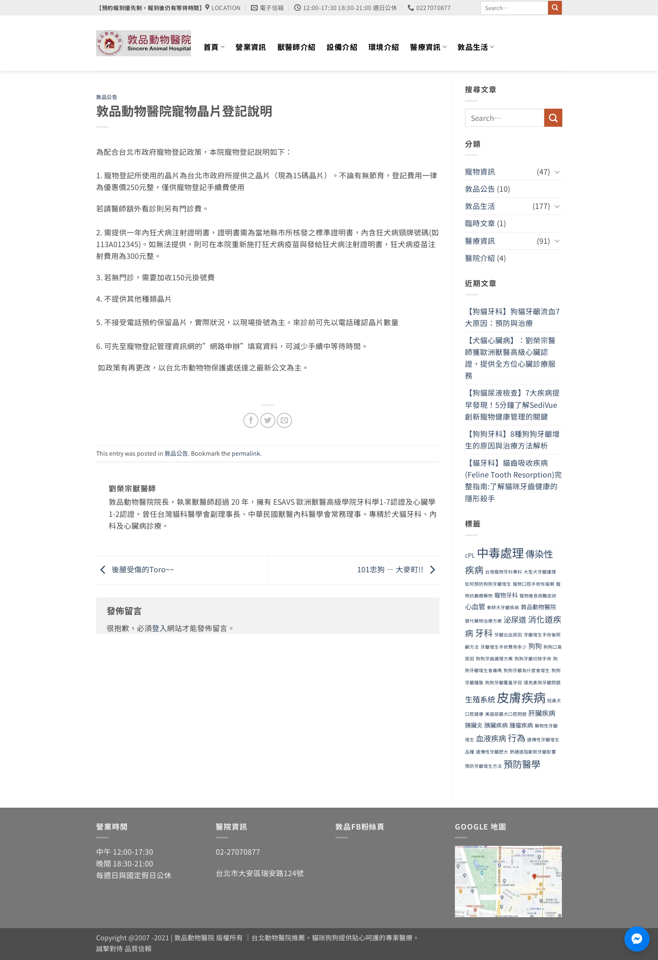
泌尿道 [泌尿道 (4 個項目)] (515, 619)
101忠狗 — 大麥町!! (398, 569)
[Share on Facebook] (250, 420)
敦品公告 (106, 97)
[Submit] (555, 8)
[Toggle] (557, 171)
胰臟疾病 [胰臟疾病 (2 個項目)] (496, 725)
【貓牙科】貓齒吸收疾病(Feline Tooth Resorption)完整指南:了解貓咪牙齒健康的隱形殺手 (513, 480)
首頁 (214, 47)
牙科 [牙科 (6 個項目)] (484, 632)
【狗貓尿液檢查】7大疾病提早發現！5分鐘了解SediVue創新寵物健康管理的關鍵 (512, 404)
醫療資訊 (428, 47)
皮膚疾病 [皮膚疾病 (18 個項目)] (521, 697)
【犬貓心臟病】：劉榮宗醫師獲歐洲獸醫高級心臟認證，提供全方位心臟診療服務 (510, 358)
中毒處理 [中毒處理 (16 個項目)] (500, 552)
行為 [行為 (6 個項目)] (516, 737)
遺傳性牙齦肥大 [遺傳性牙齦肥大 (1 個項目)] (492, 752)
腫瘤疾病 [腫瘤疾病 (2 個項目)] (521, 725)
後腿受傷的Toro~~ (135, 569)
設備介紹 (341, 47)
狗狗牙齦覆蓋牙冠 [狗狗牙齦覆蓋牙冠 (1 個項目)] (503, 682)
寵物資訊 (480, 171)
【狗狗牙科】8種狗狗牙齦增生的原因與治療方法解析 (512, 439)
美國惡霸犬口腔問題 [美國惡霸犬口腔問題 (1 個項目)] (506, 714)
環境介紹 (383, 47)
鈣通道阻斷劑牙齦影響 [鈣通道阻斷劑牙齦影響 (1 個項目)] (533, 752)
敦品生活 (475, 47)
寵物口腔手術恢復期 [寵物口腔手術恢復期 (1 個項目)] (533, 584)
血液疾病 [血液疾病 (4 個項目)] (491, 738)
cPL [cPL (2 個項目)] (470, 555)
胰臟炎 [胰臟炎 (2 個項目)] (474, 725)
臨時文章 (480, 223)
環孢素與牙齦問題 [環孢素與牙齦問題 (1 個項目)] (542, 682)
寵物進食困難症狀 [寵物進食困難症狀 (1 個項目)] (538, 595)
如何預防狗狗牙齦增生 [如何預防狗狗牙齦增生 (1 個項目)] (488, 584)
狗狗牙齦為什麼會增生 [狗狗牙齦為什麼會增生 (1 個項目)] (527, 670)
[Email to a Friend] (284, 420)
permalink (246, 453)
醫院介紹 (480, 258)
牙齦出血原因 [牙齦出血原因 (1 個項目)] (508, 634)
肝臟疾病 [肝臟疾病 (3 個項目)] (541, 713)
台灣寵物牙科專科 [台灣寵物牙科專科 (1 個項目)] (503, 572)
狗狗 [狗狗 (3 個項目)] (535, 646)
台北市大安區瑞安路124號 (260, 873)
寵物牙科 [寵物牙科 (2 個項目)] (506, 595)
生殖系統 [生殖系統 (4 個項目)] (480, 699)
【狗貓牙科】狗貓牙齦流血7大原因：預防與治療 (512, 317)
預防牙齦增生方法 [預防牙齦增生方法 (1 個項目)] (483, 766)
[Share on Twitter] (267, 420)
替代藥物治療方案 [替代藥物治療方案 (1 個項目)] (483, 621)
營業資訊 (250, 47)
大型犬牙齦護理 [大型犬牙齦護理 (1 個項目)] (540, 572)
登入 (159, 628)
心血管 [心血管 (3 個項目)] (475, 606)
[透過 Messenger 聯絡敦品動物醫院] (637, 939)
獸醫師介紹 (296, 47)
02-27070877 (238, 851)
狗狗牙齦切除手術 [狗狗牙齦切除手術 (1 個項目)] (532, 658)
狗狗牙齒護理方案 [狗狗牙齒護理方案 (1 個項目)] (494, 658)
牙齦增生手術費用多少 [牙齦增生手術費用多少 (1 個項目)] (503, 647)
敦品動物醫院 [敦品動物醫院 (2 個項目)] (538, 607)
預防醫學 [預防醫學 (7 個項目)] (522, 763)
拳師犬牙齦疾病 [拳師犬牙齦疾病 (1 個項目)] (503, 607)
